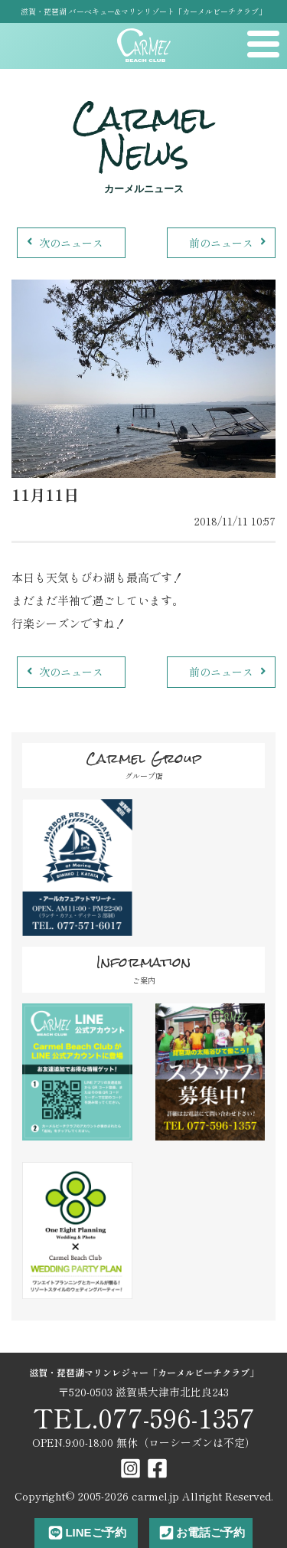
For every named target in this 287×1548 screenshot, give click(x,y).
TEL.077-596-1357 (144, 1417)
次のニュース (63, 242)
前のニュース (229, 242)
